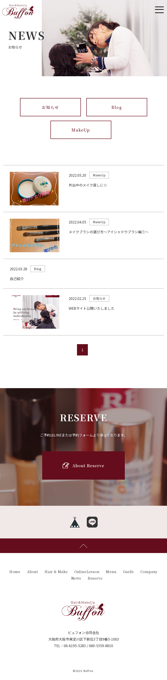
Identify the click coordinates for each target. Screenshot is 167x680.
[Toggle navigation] (159, 10)
